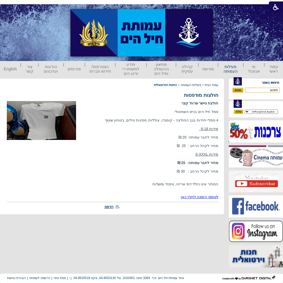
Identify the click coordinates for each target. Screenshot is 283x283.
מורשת (208, 69)
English (10, 69)
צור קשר (29, 69)
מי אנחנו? (254, 69)
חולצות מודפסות (201, 95)
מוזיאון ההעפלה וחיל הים (161, 69)
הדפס (109, 207)
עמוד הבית (211, 85)
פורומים (74, 69)
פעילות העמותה (230, 69)
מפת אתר (59, 278)
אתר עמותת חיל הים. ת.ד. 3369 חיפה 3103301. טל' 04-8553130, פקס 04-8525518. (128, 278)
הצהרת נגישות (16, 278)
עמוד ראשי (273, 69)
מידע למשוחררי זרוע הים (130, 69)
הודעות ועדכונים (51, 69)
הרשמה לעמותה (39, 278)
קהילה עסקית (187, 69)
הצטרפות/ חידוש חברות (100, 69)
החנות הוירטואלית (165, 85)
